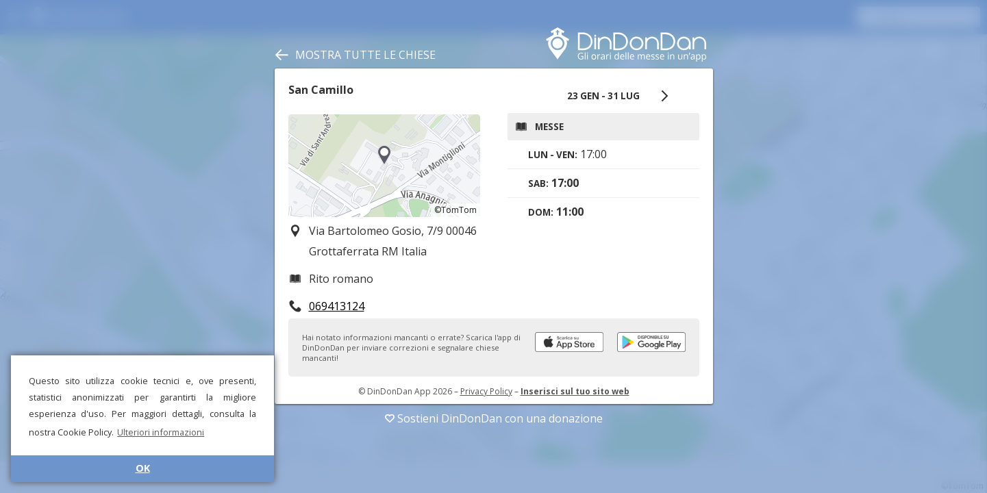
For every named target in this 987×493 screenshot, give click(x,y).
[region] (384, 165)
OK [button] (143, 468)
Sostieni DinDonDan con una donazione (494, 418)
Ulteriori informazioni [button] (160, 432)
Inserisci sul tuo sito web (575, 391)
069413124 (336, 306)
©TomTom (455, 210)
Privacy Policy (486, 391)
